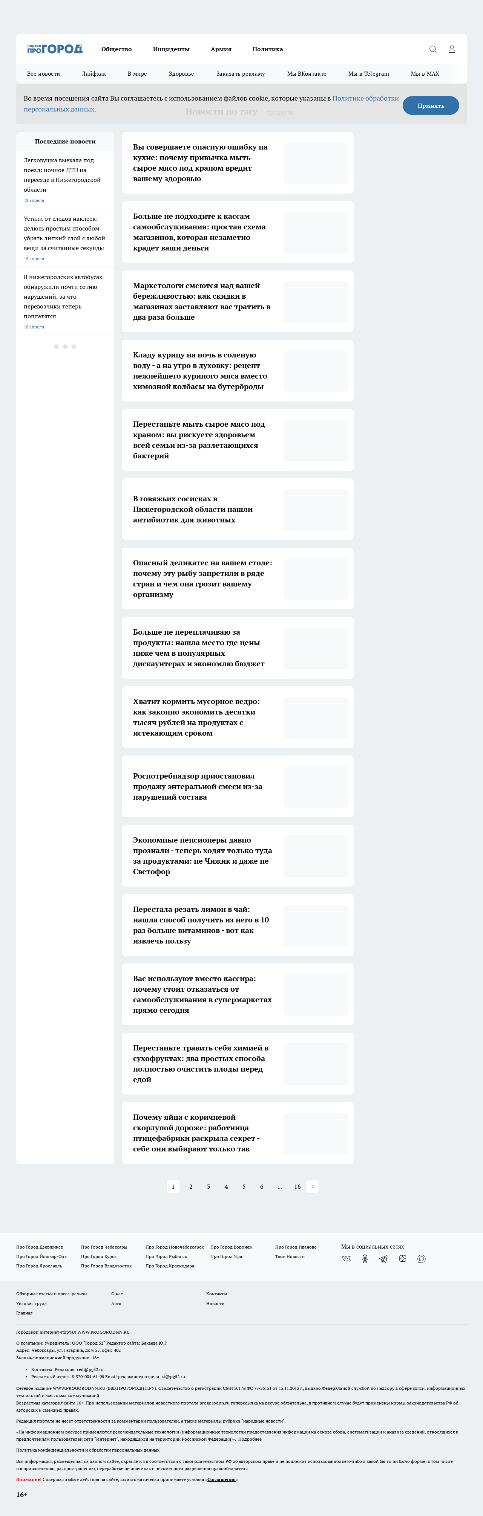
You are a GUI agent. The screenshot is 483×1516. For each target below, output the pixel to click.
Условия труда (31, 1303)
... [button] (280, 1186)
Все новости (43, 73)
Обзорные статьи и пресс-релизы (51, 1293)
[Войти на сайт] (451, 48)
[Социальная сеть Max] (421, 1258)
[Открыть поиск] (432, 48)
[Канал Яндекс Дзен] (402, 1258)
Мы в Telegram (368, 73)
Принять (431, 105)
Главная (24, 1313)
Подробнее (250, 1439)
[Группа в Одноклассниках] (365, 1258)
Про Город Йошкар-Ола (41, 1256)
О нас (117, 1293)
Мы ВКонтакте (307, 73)
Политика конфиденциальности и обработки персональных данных (87, 1450)
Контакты (216, 1293)
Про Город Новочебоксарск (175, 1247)
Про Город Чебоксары (104, 1247)
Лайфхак (94, 73)
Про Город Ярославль (39, 1266)
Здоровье (181, 73)
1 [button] (173, 1186)
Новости (215, 1303)
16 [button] (297, 1186)
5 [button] (244, 1186)
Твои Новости (290, 1256)
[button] (312, 1186)
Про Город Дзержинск (39, 1247)
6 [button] (262, 1186)
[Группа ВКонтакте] (346, 1258)
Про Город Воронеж (231, 1247)
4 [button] (226, 1186)
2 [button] (191, 1186)
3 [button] (208, 1186)
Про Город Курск (99, 1256)
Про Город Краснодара (170, 1266)
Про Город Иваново (296, 1247)
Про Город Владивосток (106, 1266)
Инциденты (171, 49)
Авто (116, 1303)
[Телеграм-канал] (383, 1258)
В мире (137, 73)
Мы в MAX (425, 73)
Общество (116, 49)
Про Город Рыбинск (166, 1256)
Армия (221, 49)
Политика (268, 49)
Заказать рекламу (240, 73)
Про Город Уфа (226, 1256)
